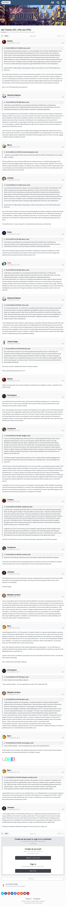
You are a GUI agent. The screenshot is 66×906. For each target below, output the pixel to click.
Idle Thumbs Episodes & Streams (25, 32)
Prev (6, 36)
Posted (13, 43)
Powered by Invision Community (33, 903)
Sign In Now (33, 871)
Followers (31, 879)
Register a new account (33, 858)
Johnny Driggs (12, 341)
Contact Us (36, 899)
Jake (4, 32)
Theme (29, 899)
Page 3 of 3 (33, 36)
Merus (9, 145)
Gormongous (12, 395)
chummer (10, 572)
